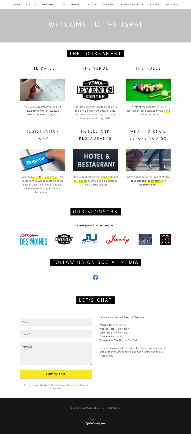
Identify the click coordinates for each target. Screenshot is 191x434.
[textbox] (56, 322)
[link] (95, 278)
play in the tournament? (44, 176)
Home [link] (17, 4)
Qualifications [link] (69, 4)
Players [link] (155, 4)
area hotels (107, 176)
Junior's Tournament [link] (99, 4)
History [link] (31, 4)
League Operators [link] (132, 4)
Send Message (56, 373)
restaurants (80, 180)
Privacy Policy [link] (72, 385)
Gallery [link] (171, 4)
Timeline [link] (48, 4)
